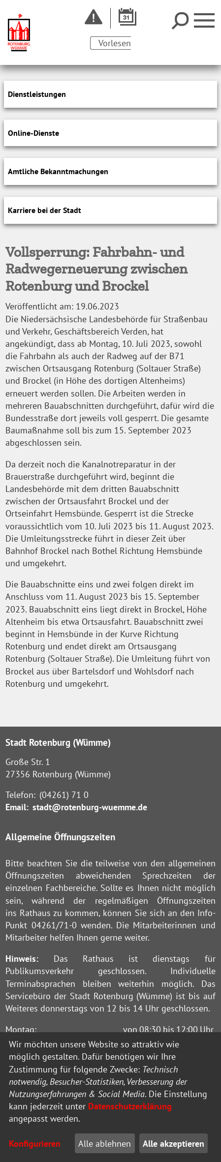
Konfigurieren (35, 1143)
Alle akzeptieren (173, 1143)
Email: (17, 807)
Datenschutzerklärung (130, 1106)
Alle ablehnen (104, 1143)
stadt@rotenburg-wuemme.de (89, 807)
